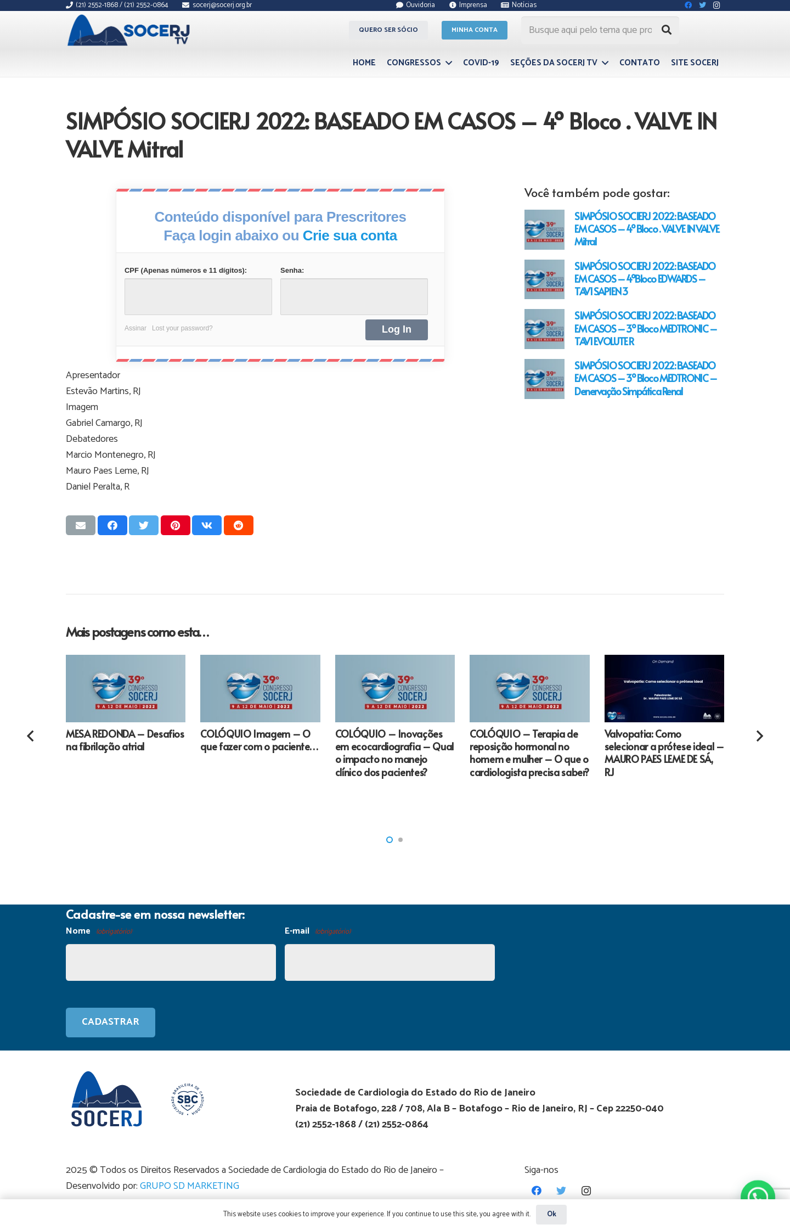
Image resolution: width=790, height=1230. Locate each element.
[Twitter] (561, 1190)
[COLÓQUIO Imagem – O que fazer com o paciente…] (260, 688)
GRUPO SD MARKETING (189, 1186)
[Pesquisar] (667, 30)
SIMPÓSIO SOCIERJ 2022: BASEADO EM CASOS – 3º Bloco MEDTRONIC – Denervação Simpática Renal (645, 377)
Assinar (135, 328)
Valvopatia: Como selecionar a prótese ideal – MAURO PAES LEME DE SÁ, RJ (664, 753)
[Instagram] (586, 1190)
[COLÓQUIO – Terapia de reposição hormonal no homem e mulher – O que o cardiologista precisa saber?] (529, 688)
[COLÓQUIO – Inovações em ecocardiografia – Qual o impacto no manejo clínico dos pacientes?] (395, 688)
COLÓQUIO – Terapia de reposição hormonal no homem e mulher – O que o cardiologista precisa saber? (529, 753)
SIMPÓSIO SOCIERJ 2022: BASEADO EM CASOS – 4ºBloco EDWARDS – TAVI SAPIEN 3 (644, 278)
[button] (389, 839)
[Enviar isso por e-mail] (80, 525)
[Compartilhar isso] (112, 525)
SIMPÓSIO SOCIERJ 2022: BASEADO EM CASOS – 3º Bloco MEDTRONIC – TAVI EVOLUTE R (645, 327)
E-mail (318, 932)
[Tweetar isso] (144, 525)
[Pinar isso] (175, 525)
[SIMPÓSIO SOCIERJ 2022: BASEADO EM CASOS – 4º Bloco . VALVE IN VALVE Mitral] (544, 230)
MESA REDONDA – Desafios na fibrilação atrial (125, 740)
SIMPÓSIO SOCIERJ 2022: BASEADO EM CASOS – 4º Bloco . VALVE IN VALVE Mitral (646, 228)
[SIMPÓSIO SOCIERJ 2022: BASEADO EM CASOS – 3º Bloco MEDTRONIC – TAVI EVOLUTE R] (544, 329)
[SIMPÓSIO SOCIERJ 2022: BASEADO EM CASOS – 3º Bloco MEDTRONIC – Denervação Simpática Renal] (544, 379)
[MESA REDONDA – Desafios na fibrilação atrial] (125, 688)
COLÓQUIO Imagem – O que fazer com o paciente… (259, 740)
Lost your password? (182, 328)
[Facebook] (536, 1190)
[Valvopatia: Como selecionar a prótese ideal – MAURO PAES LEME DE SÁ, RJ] (664, 688)
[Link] (130, 30)
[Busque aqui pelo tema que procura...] (600, 30)
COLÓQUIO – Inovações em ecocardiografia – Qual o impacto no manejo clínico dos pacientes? (394, 753)
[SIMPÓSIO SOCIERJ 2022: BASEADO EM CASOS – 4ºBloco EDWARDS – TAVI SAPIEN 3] (544, 280)
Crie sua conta (350, 235)
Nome (99, 932)
